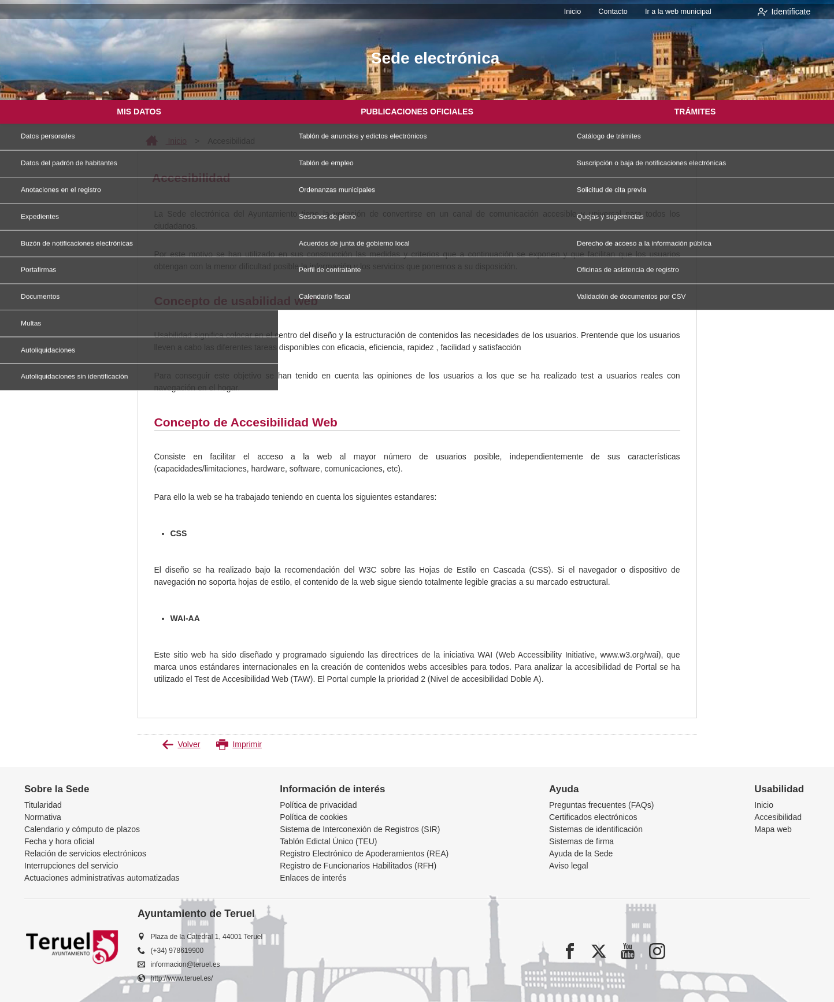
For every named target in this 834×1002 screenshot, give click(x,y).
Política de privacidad (318, 805)
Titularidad (43, 805)
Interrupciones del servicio (71, 865)
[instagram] (657, 951)
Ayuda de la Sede (581, 853)
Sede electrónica (435, 58)
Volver (181, 744)
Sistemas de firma (581, 841)
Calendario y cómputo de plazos (82, 829)
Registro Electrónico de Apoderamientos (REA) (364, 853)
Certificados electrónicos (593, 817)
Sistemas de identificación (596, 829)
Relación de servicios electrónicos (85, 853)
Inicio (580, 11)
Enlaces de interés (313, 877)
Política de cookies (313, 817)
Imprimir (239, 744)
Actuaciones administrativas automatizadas (101, 877)
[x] (599, 951)
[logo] (105, 59)
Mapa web (773, 829)
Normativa (42, 817)
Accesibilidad (778, 817)
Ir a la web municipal (679, 11)
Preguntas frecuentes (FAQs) (601, 805)
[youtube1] (628, 951)
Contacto (618, 11)
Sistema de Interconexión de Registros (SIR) (360, 829)
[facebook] (570, 951)
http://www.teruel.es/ (182, 978)
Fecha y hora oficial (59, 841)
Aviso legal (568, 865)
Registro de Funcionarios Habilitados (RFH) (358, 865)
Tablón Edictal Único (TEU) (328, 841)
